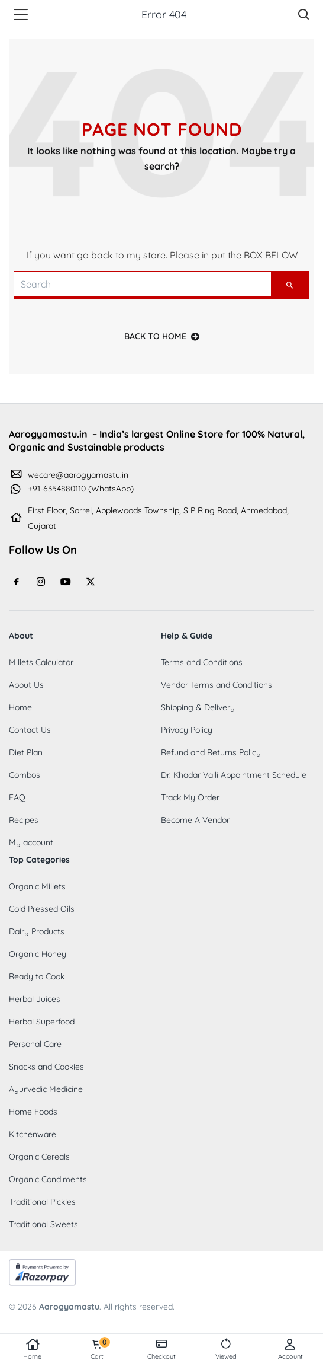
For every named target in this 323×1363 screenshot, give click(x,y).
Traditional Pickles (42, 1201)
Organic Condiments (48, 1179)
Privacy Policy (186, 729)
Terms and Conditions (202, 662)
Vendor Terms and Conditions (216, 684)
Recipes (23, 820)
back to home (161, 336)
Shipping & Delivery (198, 707)
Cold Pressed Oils (42, 909)
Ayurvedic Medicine (46, 1089)
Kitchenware (32, 1134)
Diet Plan (26, 752)
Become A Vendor (195, 820)
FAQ (17, 797)
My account (31, 842)
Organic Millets (37, 886)
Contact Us (30, 729)
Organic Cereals (39, 1156)
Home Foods (33, 1111)
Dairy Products (36, 931)
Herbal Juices (34, 999)
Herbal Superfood (42, 1021)
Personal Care (35, 1044)
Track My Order (190, 797)
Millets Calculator (41, 662)
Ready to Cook (36, 976)
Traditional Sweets (43, 1224)
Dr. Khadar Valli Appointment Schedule (233, 775)
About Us (26, 684)
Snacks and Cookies (46, 1066)
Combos (24, 775)
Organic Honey (37, 954)
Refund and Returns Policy (211, 752)
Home (32, 1349)
